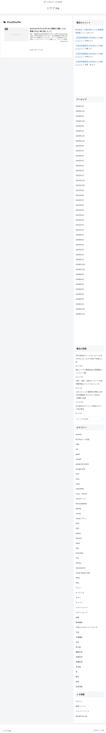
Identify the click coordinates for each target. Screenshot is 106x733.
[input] (89, 419)
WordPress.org (81, 716)
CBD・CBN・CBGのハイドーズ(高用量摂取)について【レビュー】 (89, 382)
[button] (102, 419)
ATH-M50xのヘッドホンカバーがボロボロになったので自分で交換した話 (89, 359)
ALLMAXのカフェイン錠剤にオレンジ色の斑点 (89, 407)
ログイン (79, 701)
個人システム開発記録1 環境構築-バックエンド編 (89, 371)
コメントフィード (82, 711)
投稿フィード (81, 706)
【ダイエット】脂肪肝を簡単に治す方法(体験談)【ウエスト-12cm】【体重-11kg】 (89, 395)
